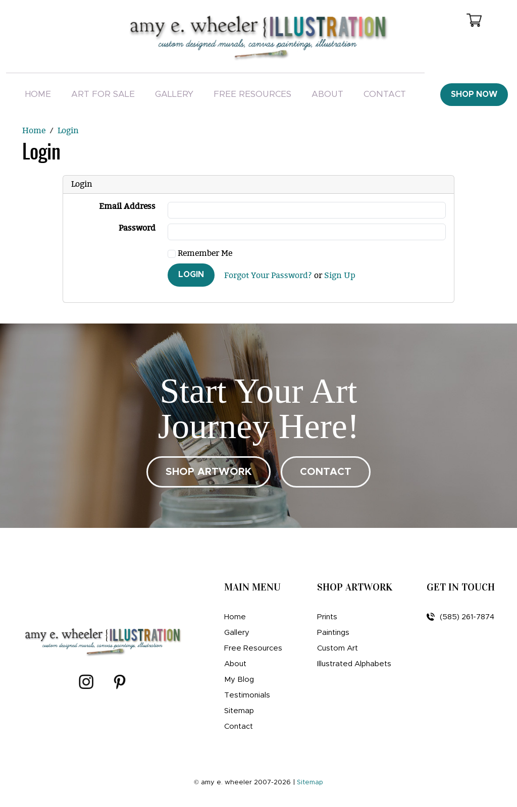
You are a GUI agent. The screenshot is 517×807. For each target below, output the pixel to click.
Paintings (333, 632)
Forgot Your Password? (268, 276)
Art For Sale (103, 94)
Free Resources (252, 94)
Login (191, 275)
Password (137, 228)
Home (38, 94)
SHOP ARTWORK (208, 472)
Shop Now (474, 94)
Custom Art (337, 648)
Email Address (127, 206)
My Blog (239, 679)
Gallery (174, 94)
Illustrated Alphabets (354, 664)
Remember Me (200, 253)
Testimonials (247, 695)
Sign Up (339, 276)
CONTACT (325, 472)
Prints (327, 617)
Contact (385, 94)
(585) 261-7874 (460, 617)
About (327, 94)
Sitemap (239, 711)
